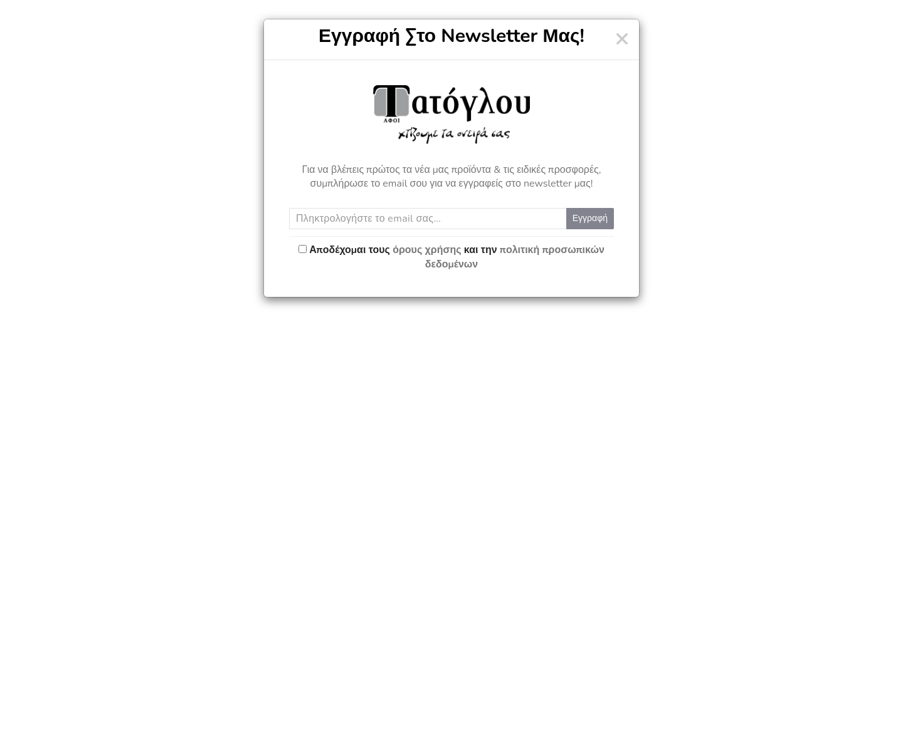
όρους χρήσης (427, 250)
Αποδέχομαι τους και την (457, 257)
